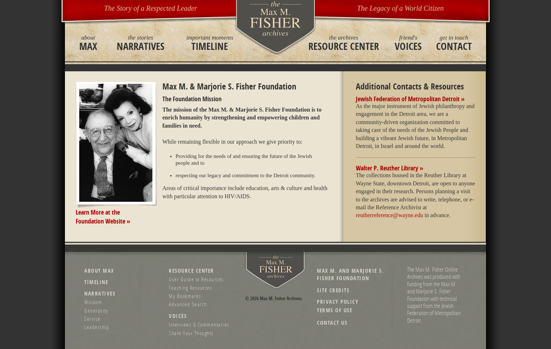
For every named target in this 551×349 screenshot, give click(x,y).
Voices (408, 42)
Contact (454, 42)
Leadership (96, 326)
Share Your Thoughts (191, 333)
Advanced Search (188, 304)
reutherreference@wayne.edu (389, 215)
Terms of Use (334, 310)
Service (92, 318)
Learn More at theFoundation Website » (103, 217)
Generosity (96, 310)
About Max (99, 270)
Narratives (141, 42)
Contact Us (332, 323)
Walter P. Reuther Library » (389, 168)
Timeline (209, 42)
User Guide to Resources (196, 279)
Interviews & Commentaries (199, 324)
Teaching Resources (190, 287)
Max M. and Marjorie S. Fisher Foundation (350, 274)
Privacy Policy (337, 302)
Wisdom (93, 302)
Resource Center (343, 42)
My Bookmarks (185, 295)
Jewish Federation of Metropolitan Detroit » (410, 98)
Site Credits (333, 290)
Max (88, 42)
